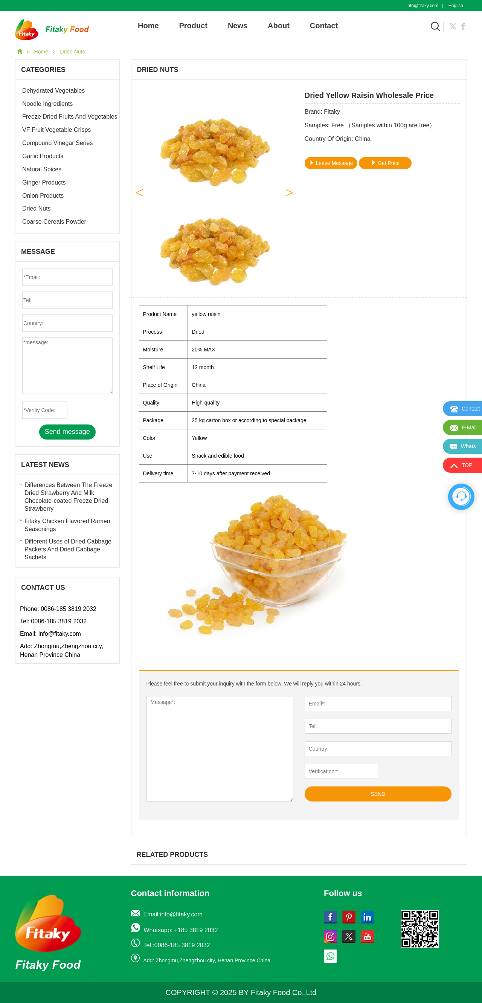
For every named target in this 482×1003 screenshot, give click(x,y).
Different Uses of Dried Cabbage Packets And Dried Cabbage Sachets (67, 549)
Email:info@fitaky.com (173, 914)
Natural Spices (41, 169)
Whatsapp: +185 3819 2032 (181, 930)
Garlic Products (42, 156)
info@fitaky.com (423, 5)
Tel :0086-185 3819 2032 (176, 945)
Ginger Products (44, 182)
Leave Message (331, 163)
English (455, 5)
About (279, 25)
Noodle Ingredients (47, 104)
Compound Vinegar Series (57, 143)
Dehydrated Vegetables (53, 90)
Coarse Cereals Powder (54, 221)
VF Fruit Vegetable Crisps (56, 130)
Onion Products (43, 195)
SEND (378, 794)
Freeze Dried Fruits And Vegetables (69, 116)
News (237, 25)
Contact (324, 25)
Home (148, 25)
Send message (67, 431)
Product (193, 25)
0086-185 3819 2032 (68, 609)
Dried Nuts (72, 52)
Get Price (385, 163)
